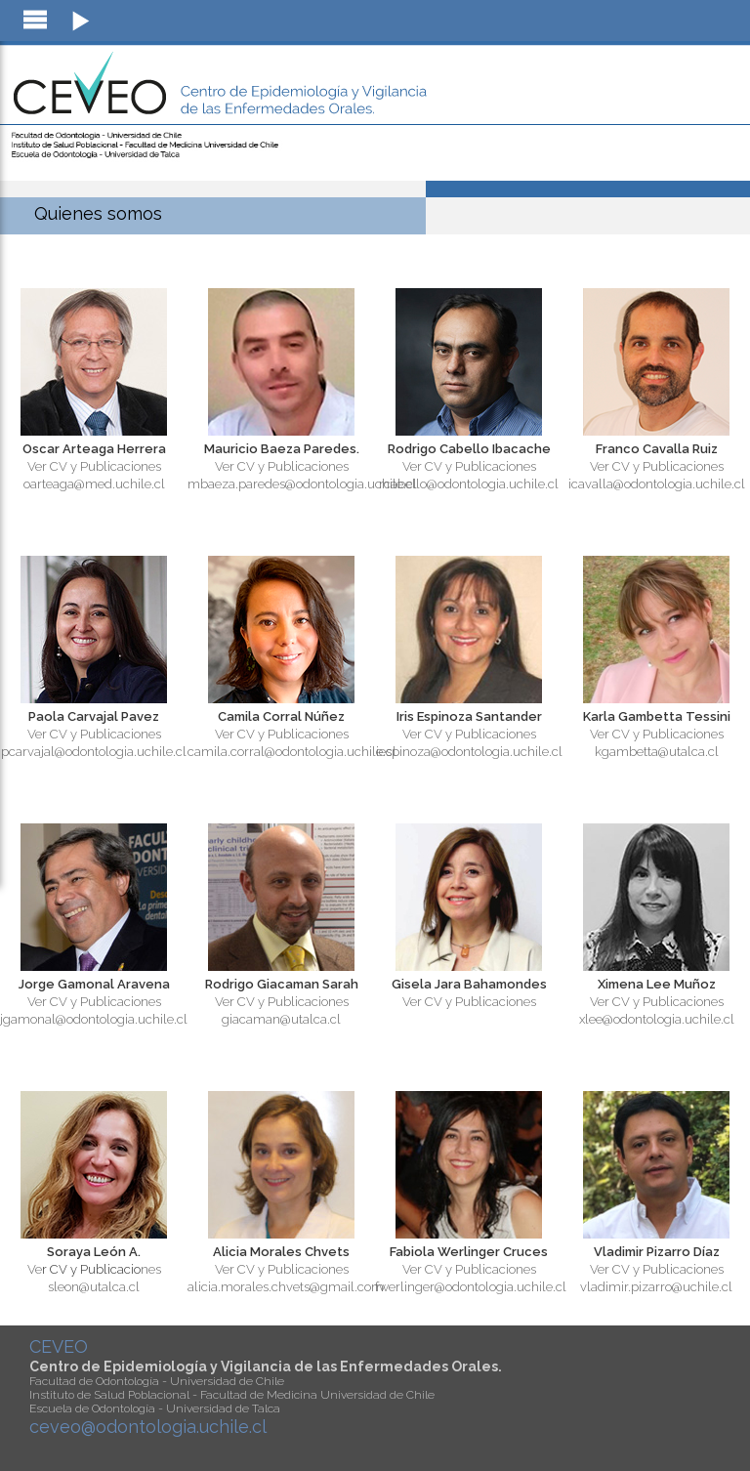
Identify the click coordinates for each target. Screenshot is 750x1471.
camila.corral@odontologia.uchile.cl (292, 751)
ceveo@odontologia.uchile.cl (148, 1426)
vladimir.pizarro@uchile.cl (656, 1287)
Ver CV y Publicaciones (94, 466)
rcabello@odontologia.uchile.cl (469, 484)
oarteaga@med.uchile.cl (94, 484)
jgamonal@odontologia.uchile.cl (94, 1019)
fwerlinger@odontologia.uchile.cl (470, 1287)
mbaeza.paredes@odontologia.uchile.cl (302, 484)
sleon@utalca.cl (94, 1287)
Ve (34, 1269)
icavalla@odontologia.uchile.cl (656, 484)
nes (151, 1269)
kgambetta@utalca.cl (657, 751)
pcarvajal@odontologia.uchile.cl (94, 751)
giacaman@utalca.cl (281, 1019)
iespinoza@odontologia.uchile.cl (469, 751)
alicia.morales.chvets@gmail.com (286, 1287)
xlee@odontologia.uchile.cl (656, 1019)
